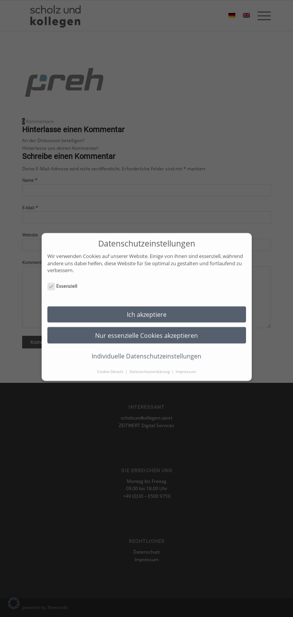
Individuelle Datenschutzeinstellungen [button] (146, 350)
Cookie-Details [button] (111, 365)
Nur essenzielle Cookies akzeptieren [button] (146, 329)
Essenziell (62, 280)
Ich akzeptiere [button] (147, 308)
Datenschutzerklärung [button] (150, 365)
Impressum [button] (186, 365)
